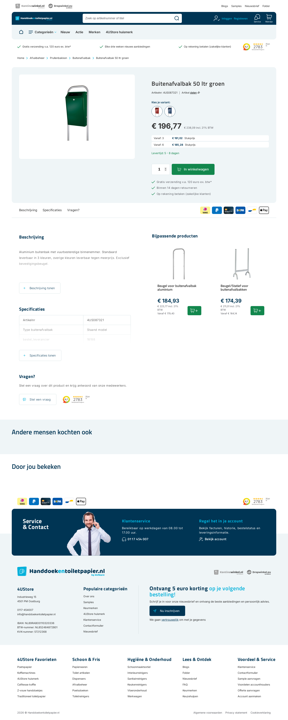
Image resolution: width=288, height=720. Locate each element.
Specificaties (52, 210)
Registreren (241, 18)
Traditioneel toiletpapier (31, 696)
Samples (236, 6)
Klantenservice (136, 521)
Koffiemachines (26, 672)
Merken (94, 32)
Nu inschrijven (169, 611)
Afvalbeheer (37, 57)
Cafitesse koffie (26, 684)
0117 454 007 (138, 539)
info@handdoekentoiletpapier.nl (36, 614)
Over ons (88, 596)
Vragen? (73, 210)
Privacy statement (236, 712)
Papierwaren (79, 666)
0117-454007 (25, 609)
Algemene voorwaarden (207, 712)
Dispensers (79, 678)
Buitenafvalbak (82, 57)
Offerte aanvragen (249, 690)
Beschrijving (28, 210)
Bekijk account (215, 539)
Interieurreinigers (137, 672)
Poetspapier (24, 666)
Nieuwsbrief (252, 6)
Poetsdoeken (80, 690)
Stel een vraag (40, 399)
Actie (79, 32)
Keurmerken (90, 608)
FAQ (185, 684)
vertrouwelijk (170, 619)
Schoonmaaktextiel (138, 666)
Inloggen (227, 18)
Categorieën (44, 32)
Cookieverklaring (261, 712)
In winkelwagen (196, 169)
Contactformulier (93, 625)
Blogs (224, 6)
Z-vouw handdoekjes (29, 690)
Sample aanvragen (249, 678)
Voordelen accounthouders (254, 684)
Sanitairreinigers (137, 678)
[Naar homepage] (21, 32)
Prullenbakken (58, 57)
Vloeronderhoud (137, 690)
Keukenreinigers (137, 684)
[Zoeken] (176, 18)
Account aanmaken (249, 696)
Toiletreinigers (80, 696)
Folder (266, 6)
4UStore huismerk (119, 32)
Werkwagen (134, 696)
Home (20, 57)
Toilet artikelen (81, 672)
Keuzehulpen (190, 696)
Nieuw (65, 32)
